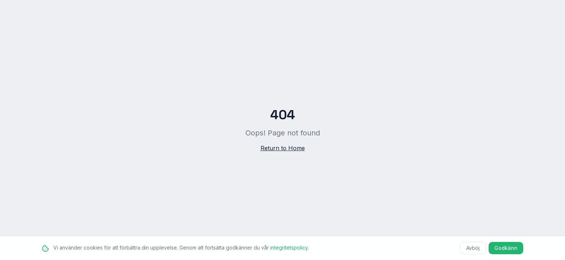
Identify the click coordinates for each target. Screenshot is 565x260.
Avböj (473, 248)
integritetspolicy (289, 247)
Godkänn (505, 248)
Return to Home (283, 148)
